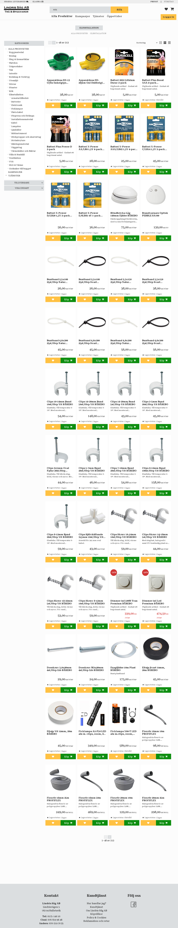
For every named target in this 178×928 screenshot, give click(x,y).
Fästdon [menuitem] (13, 63)
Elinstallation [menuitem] (16, 94)
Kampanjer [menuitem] (82, 17)
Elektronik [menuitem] (16, 105)
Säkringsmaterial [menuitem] (20, 144)
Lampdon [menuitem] (16, 126)
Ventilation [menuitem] (15, 158)
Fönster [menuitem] (13, 87)
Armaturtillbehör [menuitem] (20, 98)
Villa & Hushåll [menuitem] (17, 154)
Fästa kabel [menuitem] (17, 112)
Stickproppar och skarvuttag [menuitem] (26, 137)
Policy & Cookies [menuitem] (96, 917)
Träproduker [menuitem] (16, 66)
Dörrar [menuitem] (12, 84)
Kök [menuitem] (11, 91)
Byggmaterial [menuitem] (16, 52)
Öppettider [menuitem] (114, 17)
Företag (169, 2)
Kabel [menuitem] (14, 123)
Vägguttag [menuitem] (16, 147)
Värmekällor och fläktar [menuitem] (23, 151)
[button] (166, 9)
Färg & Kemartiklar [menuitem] (19, 59)
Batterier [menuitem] (16, 102)
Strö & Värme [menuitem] (16, 165)
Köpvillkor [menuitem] (96, 914)
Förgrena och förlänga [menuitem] (22, 116)
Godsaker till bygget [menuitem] (20, 169)
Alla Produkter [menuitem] (62, 17)
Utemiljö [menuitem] (13, 80)
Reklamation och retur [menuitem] (96, 921)
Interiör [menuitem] (13, 73)
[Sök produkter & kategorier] (80, 9)
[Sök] (119, 9)
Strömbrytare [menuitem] (18, 140)
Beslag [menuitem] (12, 56)
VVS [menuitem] (11, 162)
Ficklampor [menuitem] (17, 109)
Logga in (168, 17)
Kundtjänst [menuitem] (96, 907)
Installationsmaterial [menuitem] (22, 119)
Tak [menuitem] (11, 70)
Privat (154, 2)
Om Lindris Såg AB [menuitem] (96, 910)
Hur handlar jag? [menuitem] (96, 903)
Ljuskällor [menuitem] (16, 130)
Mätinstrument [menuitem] (19, 133)
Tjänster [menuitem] (98, 17)
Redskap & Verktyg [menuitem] (19, 77)
